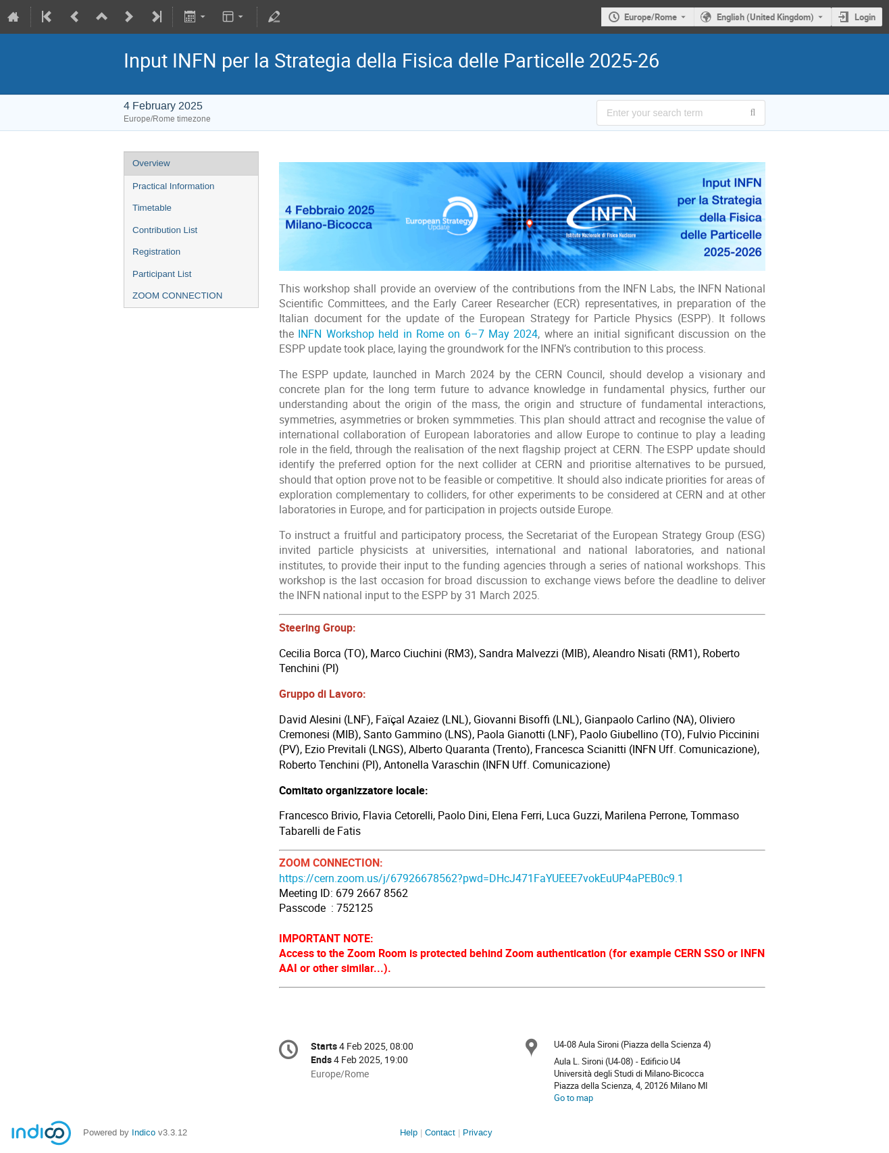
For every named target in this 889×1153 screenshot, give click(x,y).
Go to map (573, 1098)
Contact (440, 1132)
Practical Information (173, 186)
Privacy (477, 1132)
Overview (151, 163)
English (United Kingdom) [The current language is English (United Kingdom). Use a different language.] (765, 17)
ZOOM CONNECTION (177, 295)
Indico (143, 1132)
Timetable (152, 208)
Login (865, 17)
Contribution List (164, 230)
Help (408, 1132)
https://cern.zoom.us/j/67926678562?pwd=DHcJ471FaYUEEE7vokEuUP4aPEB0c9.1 (481, 878)
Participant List (161, 274)
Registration (156, 252)
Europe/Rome (650, 17)
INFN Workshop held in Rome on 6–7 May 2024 (418, 334)
